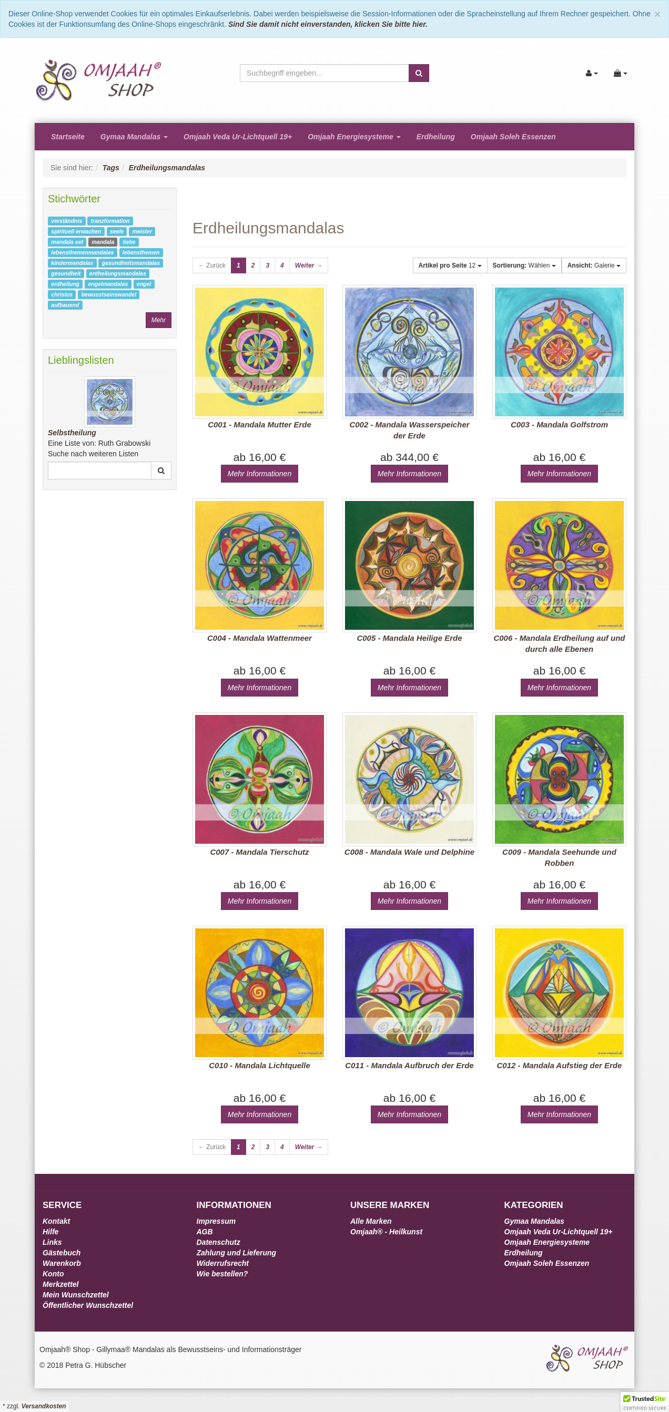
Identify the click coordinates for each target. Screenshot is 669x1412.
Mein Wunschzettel (76, 1295)
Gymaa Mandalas (134, 136)
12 (450, 265)
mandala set (67, 242)
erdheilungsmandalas (117, 273)
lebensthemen (141, 252)
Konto (53, 1274)
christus (62, 294)
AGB (205, 1231)
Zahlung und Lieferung (237, 1253)
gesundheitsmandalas (131, 263)
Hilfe (50, 1231)
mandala (103, 242)
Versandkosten (44, 1406)
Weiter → (308, 265)
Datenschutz (218, 1242)
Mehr (158, 320)
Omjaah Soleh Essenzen (513, 136)
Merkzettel (60, 1284)
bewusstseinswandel (109, 294)
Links (52, 1242)
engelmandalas (108, 284)
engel (144, 284)
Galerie (594, 265)
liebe (129, 242)
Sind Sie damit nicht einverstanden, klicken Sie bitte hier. (328, 24)
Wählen (524, 265)
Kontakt (56, 1221)
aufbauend (65, 305)
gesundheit (65, 273)
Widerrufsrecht (223, 1263)
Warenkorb (62, 1263)
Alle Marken (371, 1221)
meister (142, 231)
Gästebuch (61, 1253)
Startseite (68, 136)
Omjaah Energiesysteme (354, 136)
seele (117, 231)
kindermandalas (72, 263)
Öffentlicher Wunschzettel (88, 1305)
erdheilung (65, 284)
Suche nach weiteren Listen (93, 453)
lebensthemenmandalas (82, 252)
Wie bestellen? (222, 1274)
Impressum (216, 1221)
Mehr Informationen (259, 473)
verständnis (66, 221)
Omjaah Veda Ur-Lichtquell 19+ (238, 136)
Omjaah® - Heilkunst (386, 1231)
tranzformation (110, 221)
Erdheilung (436, 136)
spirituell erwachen (76, 231)
